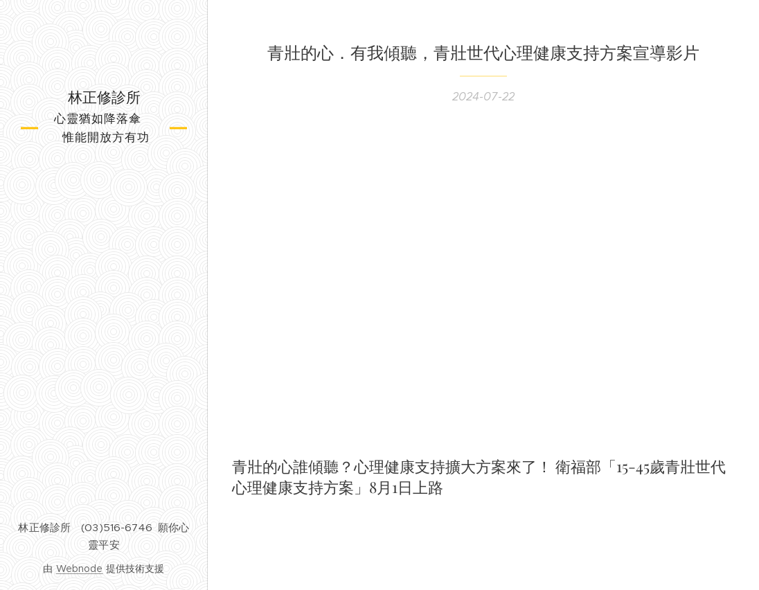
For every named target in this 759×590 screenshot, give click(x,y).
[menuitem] (104, 223)
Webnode (79, 568)
